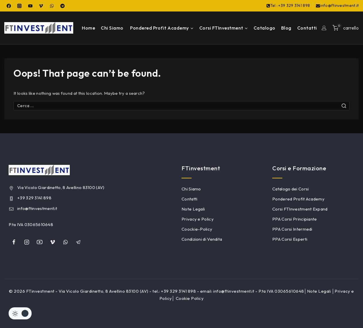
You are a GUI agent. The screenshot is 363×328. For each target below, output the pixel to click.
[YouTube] (30, 5)
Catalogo (264, 28)
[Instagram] (19, 5)
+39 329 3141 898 (34, 197)
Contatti (307, 28)
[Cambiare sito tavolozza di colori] (20, 313)
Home (88, 28)
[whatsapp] (65, 242)
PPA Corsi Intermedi (292, 229)
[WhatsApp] (51, 5)
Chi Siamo (112, 28)
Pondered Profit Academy (298, 199)
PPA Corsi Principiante (294, 219)
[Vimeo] (41, 5)
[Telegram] (62, 5)
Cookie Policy (190, 298)
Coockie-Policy (196, 229)
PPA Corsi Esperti (289, 239)
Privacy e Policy (197, 219)
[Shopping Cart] (346, 27)
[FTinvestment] (38, 28)
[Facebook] (8, 5)
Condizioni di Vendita (201, 239)
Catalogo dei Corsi (290, 189)
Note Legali (193, 209)
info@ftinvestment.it (37, 208)
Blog (286, 28)
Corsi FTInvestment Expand (300, 209)
